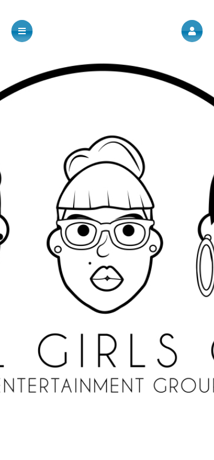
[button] (192, 31)
